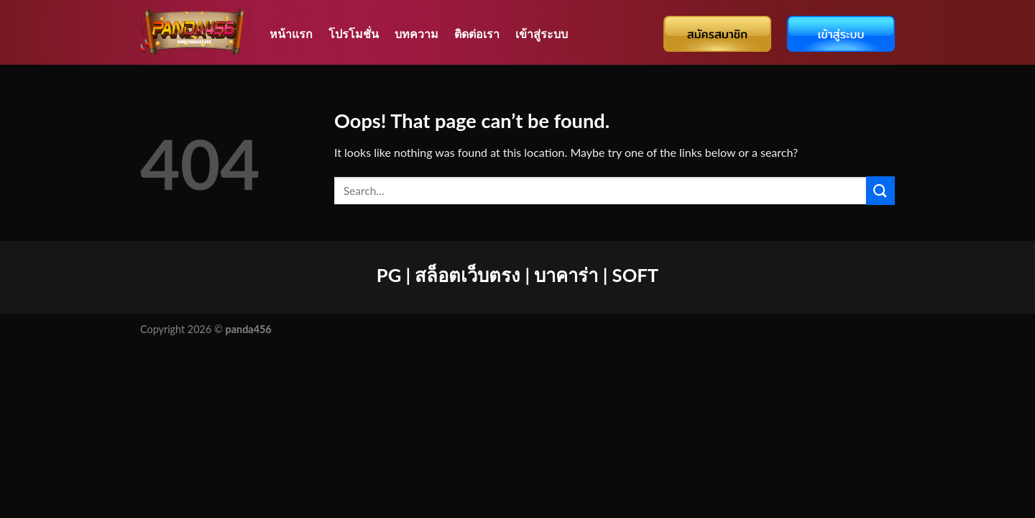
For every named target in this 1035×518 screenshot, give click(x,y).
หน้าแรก (291, 33)
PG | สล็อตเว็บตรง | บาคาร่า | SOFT (517, 275)
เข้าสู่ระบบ (541, 33)
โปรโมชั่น (353, 33)
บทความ (416, 33)
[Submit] (880, 190)
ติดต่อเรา (477, 33)
